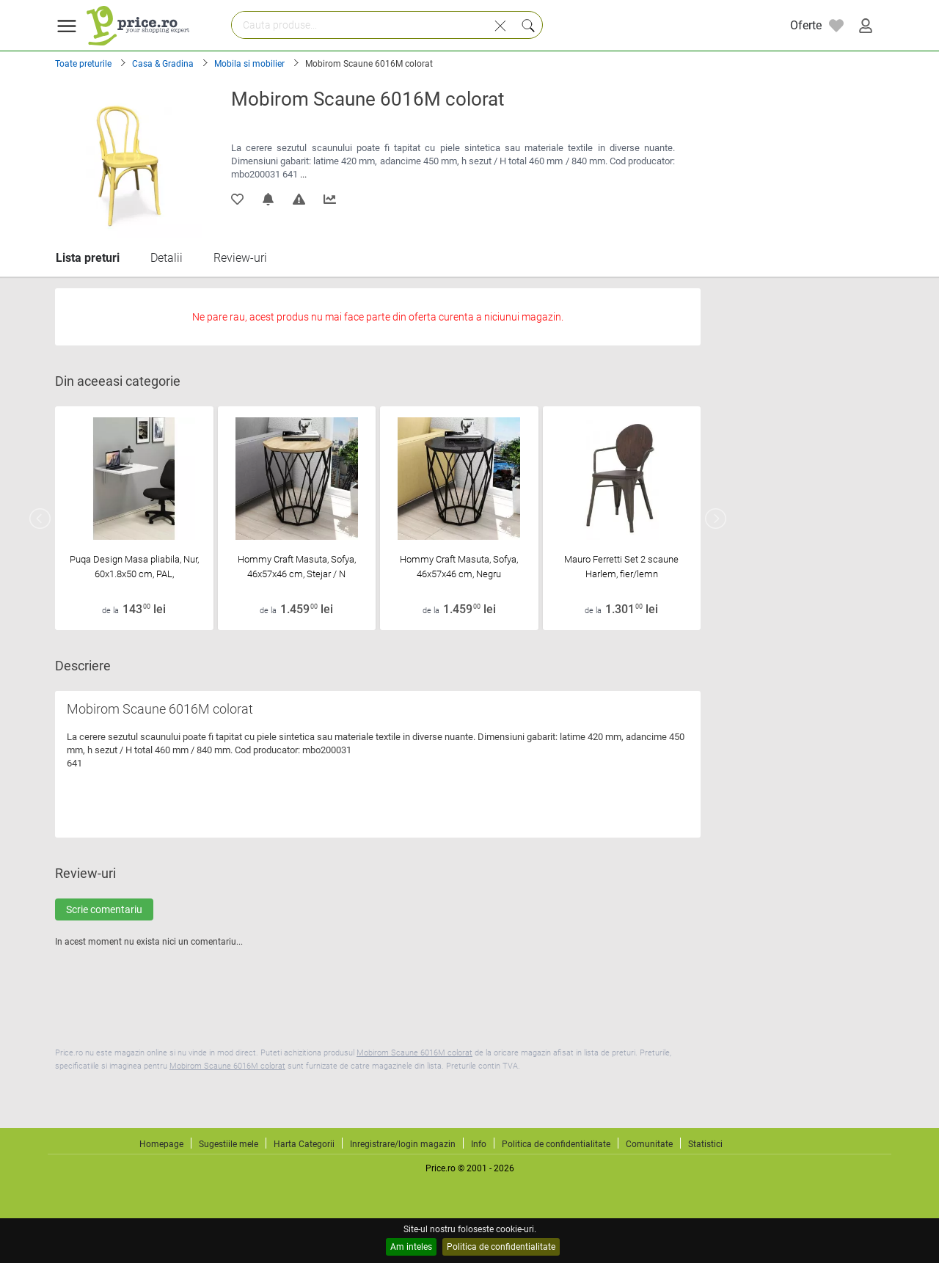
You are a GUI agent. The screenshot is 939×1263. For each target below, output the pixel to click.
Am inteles (411, 1247)
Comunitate (649, 1144)
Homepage (161, 1144)
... (303, 174)
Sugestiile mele (228, 1144)
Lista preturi (88, 258)
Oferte (806, 25)
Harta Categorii (304, 1144)
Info (478, 1144)
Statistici (705, 1144)
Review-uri (240, 258)
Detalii (166, 258)
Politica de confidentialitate (501, 1247)
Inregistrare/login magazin (403, 1144)
